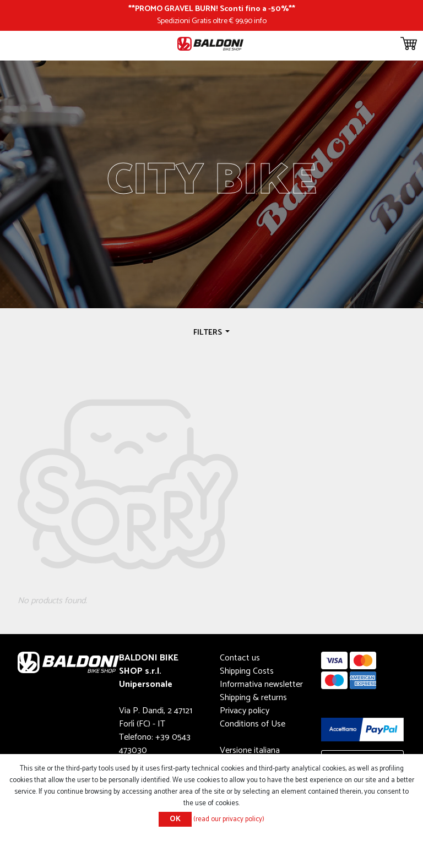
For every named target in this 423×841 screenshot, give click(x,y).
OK (175, 819)
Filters (208, 332)
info (260, 21)
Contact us (240, 658)
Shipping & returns (253, 697)
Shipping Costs (247, 671)
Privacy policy (244, 710)
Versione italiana (250, 750)
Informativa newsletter (261, 684)
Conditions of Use (252, 724)
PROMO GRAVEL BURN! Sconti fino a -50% (212, 8)
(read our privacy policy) (228, 819)
